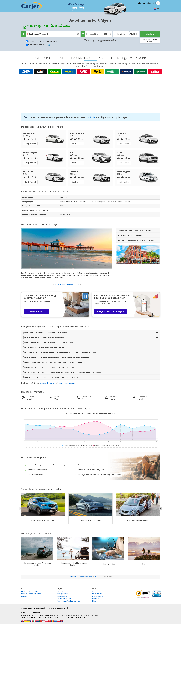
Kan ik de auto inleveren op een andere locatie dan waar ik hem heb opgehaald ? (58, 357)
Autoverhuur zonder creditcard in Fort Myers (136, 240)
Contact (24, 596)
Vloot (94, 591)
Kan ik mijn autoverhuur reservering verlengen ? (44, 337)
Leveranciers (97, 594)
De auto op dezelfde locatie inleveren (42, 41)
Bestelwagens (97, 596)
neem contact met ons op (67, 383)
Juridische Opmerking (64, 598)
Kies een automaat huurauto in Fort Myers (135, 230)
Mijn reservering (144, 3)
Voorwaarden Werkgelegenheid (68, 601)
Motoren (95, 598)
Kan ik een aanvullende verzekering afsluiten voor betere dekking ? (52, 377)
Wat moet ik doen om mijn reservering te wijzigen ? (46, 332)
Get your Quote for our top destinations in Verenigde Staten (43, 608)
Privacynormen (62, 594)
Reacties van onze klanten (31, 594)
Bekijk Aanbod (30, 143)
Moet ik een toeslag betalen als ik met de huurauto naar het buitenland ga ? (56, 362)
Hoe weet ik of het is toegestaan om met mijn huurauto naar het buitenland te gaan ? (60, 352)
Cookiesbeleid (62, 596)
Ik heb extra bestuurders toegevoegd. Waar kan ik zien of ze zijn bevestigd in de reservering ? (63, 372)
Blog (94, 601)
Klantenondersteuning (29, 591)
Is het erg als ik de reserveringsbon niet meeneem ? (46, 347)
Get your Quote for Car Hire (31, 612)
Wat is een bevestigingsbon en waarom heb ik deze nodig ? (49, 342)
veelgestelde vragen (47, 383)
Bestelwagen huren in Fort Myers (131, 235)
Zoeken (150, 33)
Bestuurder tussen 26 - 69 (39, 45)
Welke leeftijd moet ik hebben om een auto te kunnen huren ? (50, 367)
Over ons (60, 591)
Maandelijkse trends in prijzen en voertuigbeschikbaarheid (90, 413)
